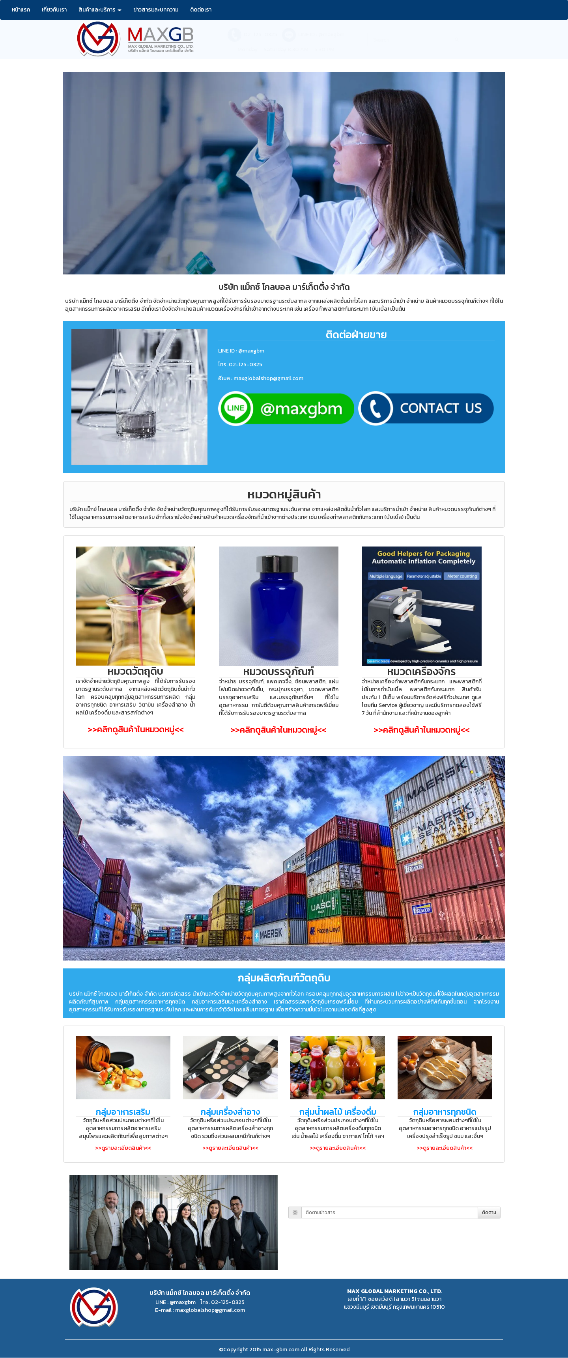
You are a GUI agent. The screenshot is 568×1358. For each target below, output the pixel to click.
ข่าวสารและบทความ (155, 10)
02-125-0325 (260, 34)
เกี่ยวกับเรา (54, 10)
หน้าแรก (21, 10)
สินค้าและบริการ (99, 10)
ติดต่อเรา (200, 10)
